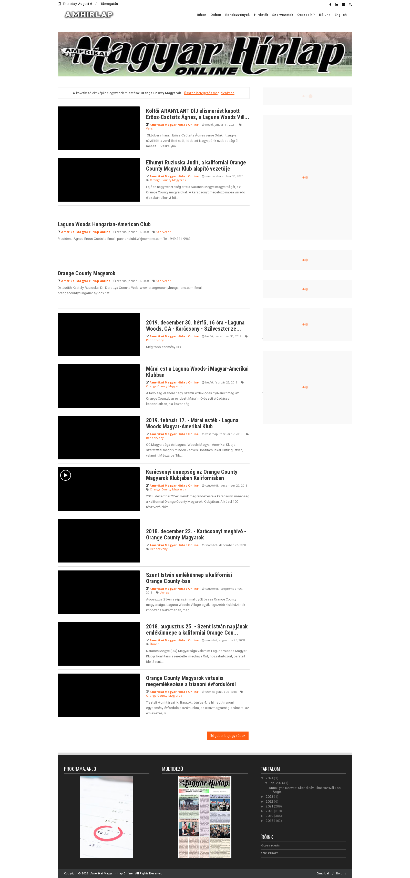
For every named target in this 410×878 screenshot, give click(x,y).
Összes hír (306, 15)
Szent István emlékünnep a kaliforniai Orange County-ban (189, 578)
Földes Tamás (270, 845)
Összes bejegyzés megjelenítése (209, 93)
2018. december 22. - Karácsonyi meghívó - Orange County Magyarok (196, 534)
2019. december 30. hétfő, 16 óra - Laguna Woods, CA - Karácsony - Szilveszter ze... (195, 325)
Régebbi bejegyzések (227, 736)
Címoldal (322, 873)
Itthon (201, 15)
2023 (270, 796)
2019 (270, 816)
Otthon (215, 15)
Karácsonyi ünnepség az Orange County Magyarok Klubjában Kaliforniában (192, 475)
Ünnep (164, 592)
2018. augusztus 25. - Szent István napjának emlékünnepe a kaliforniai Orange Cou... (197, 629)
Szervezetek (282, 15)
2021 (270, 806)
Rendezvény (155, 340)
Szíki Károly (269, 853)
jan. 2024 (277, 783)
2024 (270, 778)
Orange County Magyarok (168, 180)
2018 (270, 821)
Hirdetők (261, 15)
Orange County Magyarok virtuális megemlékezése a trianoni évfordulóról (191, 681)
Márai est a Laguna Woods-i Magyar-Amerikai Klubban (197, 372)
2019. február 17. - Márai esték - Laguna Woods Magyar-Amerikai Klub (192, 423)
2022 (270, 801)
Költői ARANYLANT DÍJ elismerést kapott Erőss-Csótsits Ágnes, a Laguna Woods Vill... (197, 114)
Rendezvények (237, 15)
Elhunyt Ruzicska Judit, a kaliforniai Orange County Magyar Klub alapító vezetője (196, 165)
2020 (270, 811)
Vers (149, 128)
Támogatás (109, 4)
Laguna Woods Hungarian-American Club (104, 224)
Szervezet (163, 232)
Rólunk (324, 15)
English (341, 15)
